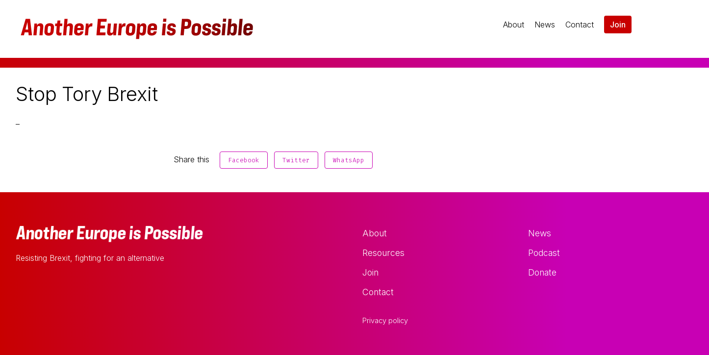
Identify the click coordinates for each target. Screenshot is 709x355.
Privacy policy (385, 320)
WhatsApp (348, 160)
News (544, 24)
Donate (542, 272)
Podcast (544, 253)
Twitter (296, 160)
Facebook (243, 160)
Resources (383, 253)
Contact (579, 24)
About (513, 24)
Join (618, 24)
